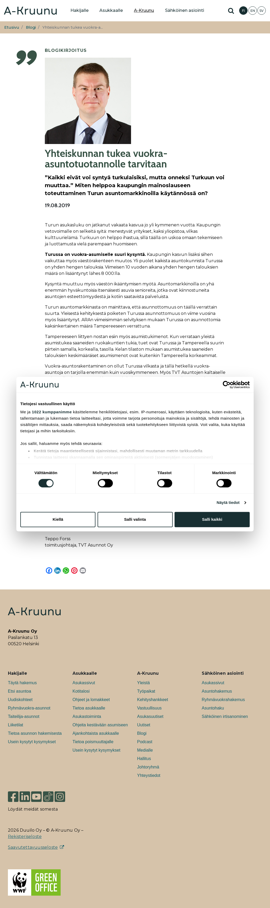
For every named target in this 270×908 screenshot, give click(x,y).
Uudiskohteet (20, 699)
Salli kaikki (212, 519)
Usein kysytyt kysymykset (32, 742)
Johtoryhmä (148, 767)
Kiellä (57, 519)
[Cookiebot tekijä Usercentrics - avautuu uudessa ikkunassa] (227, 385)
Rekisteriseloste (25, 836)
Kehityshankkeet (152, 699)
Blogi (31, 27)
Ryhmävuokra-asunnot (29, 708)
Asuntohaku (213, 708)
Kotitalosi (81, 691)
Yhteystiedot (148, 775)
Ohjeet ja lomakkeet (91, 699)
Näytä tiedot (228, 502)
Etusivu (11, 27)
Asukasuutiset (150, 716)
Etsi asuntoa (19, 691)
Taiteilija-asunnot (23, 716)
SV (261, 11)
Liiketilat (15, 725)
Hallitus (144, 758)
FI (243, 11)
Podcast (144, 742)
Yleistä (143, 683)
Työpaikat (146, 691)
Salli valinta (135, 519)
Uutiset (143, 725)
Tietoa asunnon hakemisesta (35, 733)
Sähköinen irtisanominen (225, 716)
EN (252, 11)
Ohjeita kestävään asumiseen (100, 725)
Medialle (145, 750)
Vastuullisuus (149, 708)
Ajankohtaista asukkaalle (96, 733)
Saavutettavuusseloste (33, 847)
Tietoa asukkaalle (89, 708)
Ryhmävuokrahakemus (223, 699)
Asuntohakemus (217, 691)
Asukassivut (84, 683)
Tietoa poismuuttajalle (93, 742)
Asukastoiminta (87, 716)
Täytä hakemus (22, 683)
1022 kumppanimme (52, 412)
